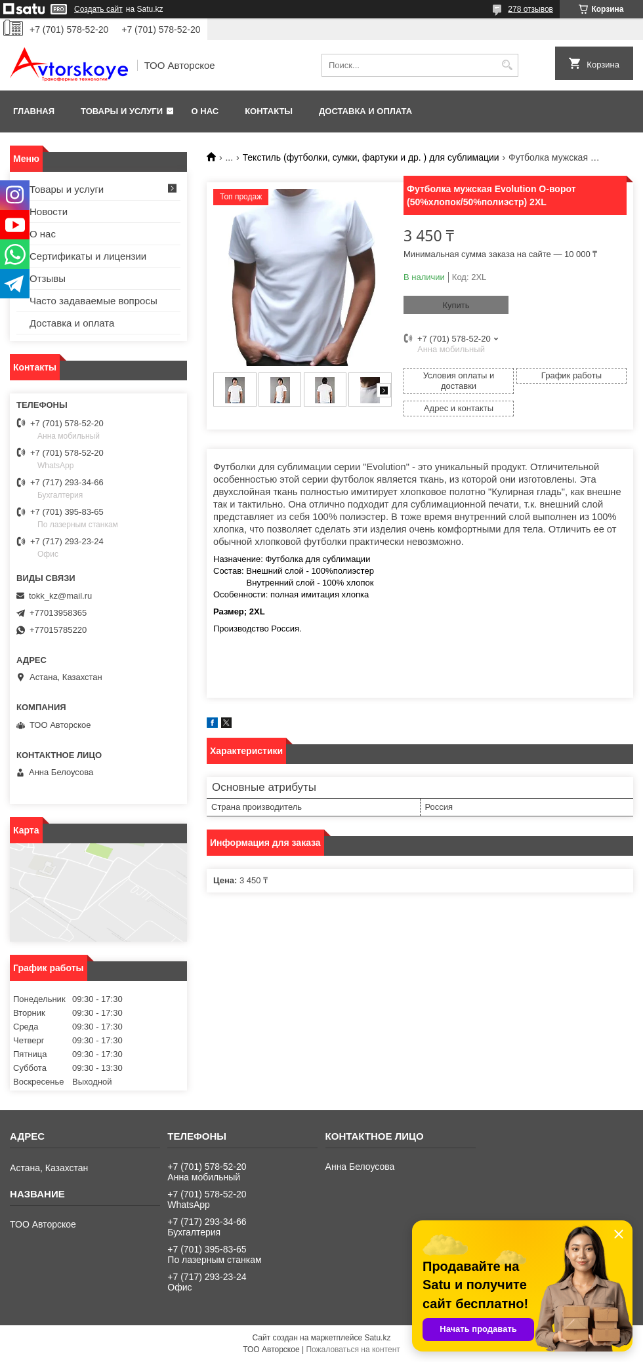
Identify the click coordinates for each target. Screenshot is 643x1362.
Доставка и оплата (365, 111)
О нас (205, 111)
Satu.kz (377, 1337)
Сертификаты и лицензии (88, 256)
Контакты (269, 111)
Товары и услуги (122, 111)
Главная (33, 111)
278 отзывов (530, 9)
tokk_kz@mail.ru (60, 596)
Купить (455, 305)
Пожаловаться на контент (353, 1349)
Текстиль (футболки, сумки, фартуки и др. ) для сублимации (371, 157)
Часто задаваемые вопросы (93, 300)
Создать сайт (98, 9)
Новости (49, 211)
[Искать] (506, 65)
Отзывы (48, 278)
